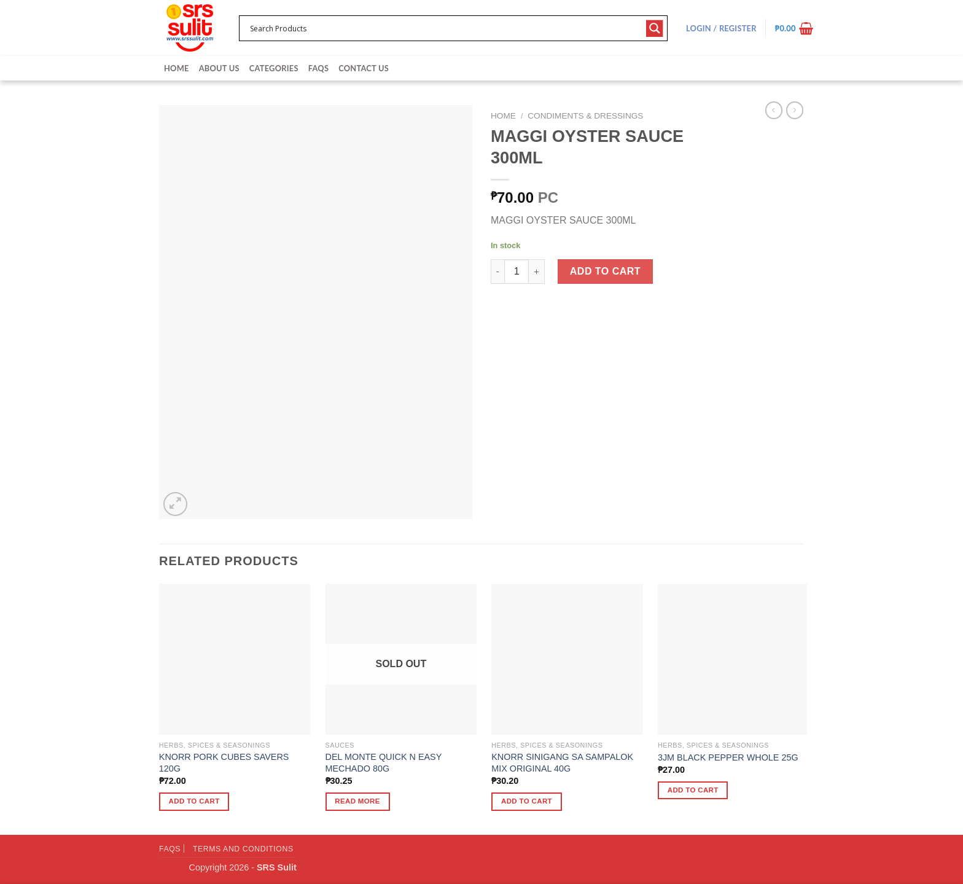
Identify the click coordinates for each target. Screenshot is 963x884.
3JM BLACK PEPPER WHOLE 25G (728, 757)
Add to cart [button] (194, 801)
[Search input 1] (445, 28)
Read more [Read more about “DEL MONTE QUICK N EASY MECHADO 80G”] (357, 801)
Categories (273, 68)
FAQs (318, 68)
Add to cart (605, 271)
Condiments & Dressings (585, 115)
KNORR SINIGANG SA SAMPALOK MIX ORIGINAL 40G (562, 762)
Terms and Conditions (243, 849)
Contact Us (363, 68)
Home (176, 68)
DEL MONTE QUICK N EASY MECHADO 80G (384, 762)
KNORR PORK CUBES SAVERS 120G (224, 762)
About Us (219, 68)
